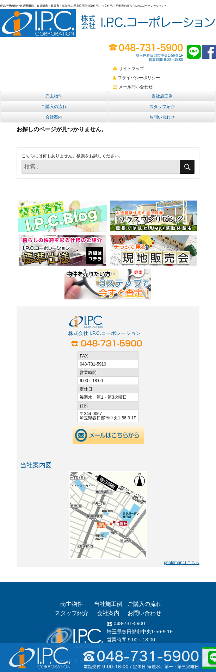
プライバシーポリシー (136, 77)
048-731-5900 (126, 623)
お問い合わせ (162, 117)
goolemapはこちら (181, 562)
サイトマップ (128, 68)
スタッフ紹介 (162, 106)
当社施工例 (162, 96)
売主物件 (53, 96)
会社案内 (53, 117)
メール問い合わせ (133, 86)
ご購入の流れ (54, 106)
